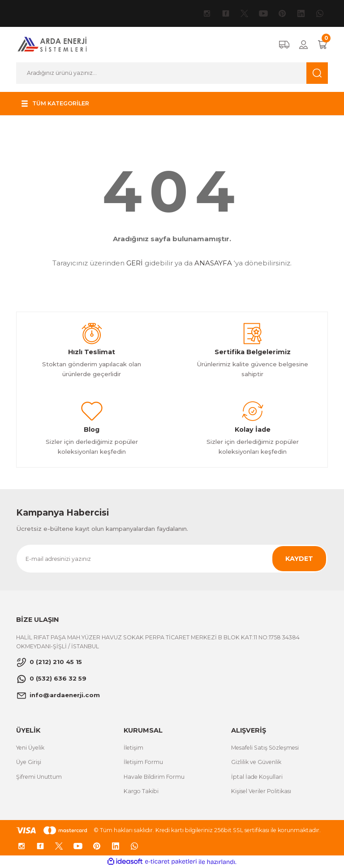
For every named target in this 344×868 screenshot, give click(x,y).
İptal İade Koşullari (257, 776)
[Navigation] (57, 103)
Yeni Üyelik (30, 747)
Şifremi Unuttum (39, 776)
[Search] (172, 73)
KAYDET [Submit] (299, 559)
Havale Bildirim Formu (154, 776)
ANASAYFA (213, 263)
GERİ (134, 263)
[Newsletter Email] (172, 558)
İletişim (133, 747)
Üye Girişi (28, 762)
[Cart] (322, 44)
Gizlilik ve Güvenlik (256, 762)
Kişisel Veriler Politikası (261, 791)
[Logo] (52, 44)
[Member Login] (303, 44)
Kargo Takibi (141, 791)
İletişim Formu (143, 762)
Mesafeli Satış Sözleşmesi (265, 747)
